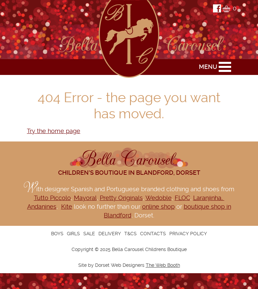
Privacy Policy (188, 233)
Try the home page (53, 130)
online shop (158, 206)
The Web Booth (163, 265)
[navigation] (129, 234)
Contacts (153, 233)
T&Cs (130, 233)
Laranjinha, (208, 197)
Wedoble (158, 197)
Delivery (109, 233)
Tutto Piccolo (52, 197)
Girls (73, 233)
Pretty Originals (121, 197)
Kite (66, 206)
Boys (57, 233)
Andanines (41, 206)
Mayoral (85, 197)
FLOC (182, 197)
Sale (89, 233)
